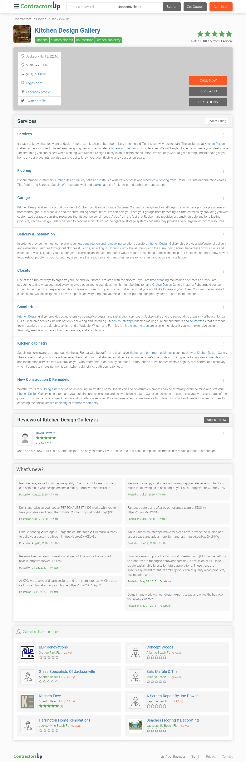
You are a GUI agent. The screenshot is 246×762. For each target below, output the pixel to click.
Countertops (27, 306)
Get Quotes (195, 7)
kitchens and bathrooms (125, 148)
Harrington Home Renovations (65, 720)
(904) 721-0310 (36, 74)
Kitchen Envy (50, 696)
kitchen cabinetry (108, 40)
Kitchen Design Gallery (67, 30)
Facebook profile (38, 92)
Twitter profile (36, 101)
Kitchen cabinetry (32, 343)
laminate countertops (134, 326)
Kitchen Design (215, 144)
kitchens (42, 40)
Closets (23, 270)
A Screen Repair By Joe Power (172, 696)
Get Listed (221, 7)
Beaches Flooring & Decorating (172, 720)
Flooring (24, 170)
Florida (41, 19)
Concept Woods (159, 647)
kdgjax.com (34, 83)
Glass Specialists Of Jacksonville (67, 671)
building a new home (54, 389)
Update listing (217, 121)
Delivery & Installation (36, 234)
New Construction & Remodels (43, 379)
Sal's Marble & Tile (162, 671)
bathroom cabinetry (85, 403)
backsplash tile (103, 185)
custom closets (62, 40)
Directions (208, 102)
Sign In (195, 756)
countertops (84, 40)
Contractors (22, 19)
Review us (208, 91)
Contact (227, 756)
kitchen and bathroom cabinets (151, 353)
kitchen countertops (120, 321)
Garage (23, 197)
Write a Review (216, 420)
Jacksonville (60, 19)
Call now (208, 80)
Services (24, 134)
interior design (163, 357)
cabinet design (214, 357)
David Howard (45, 433)
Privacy (211, 756)
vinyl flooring (160, 180)
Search (172, 7)
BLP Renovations (53, 647)
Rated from (212, 41)
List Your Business (173, 756)
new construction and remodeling (99, 243)
